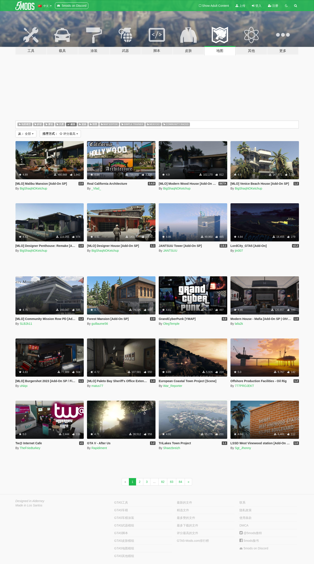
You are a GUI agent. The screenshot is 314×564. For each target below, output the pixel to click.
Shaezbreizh (171, 448)
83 (171, 482)
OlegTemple (171, 323)
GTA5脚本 (121, 533)
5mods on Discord (253, 548)
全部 (26, 133)
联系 (242, 502)
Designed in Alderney (29, 501)
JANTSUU (170, 250)
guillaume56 (99, 323)
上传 (240, 5)
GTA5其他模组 (124, 556)
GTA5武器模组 (124, 525)
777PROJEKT (244, 386)
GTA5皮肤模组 (124, 540)
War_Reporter (172, 386)
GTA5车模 (121, 510)
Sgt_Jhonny (243, 448)
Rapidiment (99, 448)
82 (163, 482)
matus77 (97, 386)
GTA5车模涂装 (124, 518)
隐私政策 (245, 510)
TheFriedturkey (30, 448)
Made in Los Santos (29, 505)
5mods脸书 (249, 541)
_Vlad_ (96, 188)
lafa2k (239, 323)
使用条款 (245, 518)
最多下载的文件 (187, 525)
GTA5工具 (121, 502)
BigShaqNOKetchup (33, 188)
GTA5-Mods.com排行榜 (193, 540)
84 (180, 482)
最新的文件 (184, 502)
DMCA (243, 525)
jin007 (239, 250)
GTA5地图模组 (124, 548)
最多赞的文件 (186, 518)
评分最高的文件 (187, 533)
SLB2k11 (26, 323)
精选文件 (183, 510)
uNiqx (24, 386)
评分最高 (60, 133)
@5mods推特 (250, 533)
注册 (273, 5)
